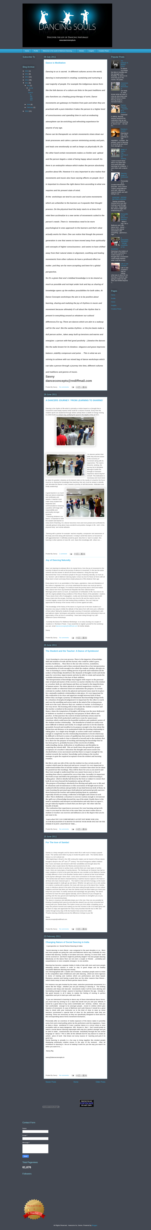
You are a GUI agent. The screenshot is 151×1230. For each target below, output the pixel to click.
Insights (91, 51)
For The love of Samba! (57, 842)
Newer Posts (51, 1082)
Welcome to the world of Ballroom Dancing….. (58, 51)
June (29, 104)
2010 (27, 111)
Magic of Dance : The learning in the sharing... (124, 154)
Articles (81, 51)
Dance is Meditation (56, 63)
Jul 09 (31, 88)
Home (27, 51)
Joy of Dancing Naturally (58, 560)
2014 (27, 74)
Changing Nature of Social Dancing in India (67, 942)
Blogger (94, 1225)
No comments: (64, 387)
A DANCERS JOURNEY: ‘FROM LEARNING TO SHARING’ (74, 400)
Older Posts (100, 1082)
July (28, 85)
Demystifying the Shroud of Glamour (124, 216)
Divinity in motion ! (124, 130)
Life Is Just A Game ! (124, 264)
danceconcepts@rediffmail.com (66, 626)
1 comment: (63, 554)
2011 (27, 83)
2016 (27, 71)
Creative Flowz (104, 51)
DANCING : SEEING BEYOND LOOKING (119, 198)
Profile (36, 51)
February (30, 107)
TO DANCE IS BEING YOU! (124, 63)
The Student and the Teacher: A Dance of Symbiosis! (72, 651)
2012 (27, 80)
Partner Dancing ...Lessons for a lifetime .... (124, 108)
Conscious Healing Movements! (124, 85)
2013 (27, 77)
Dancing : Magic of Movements (124, 176)
